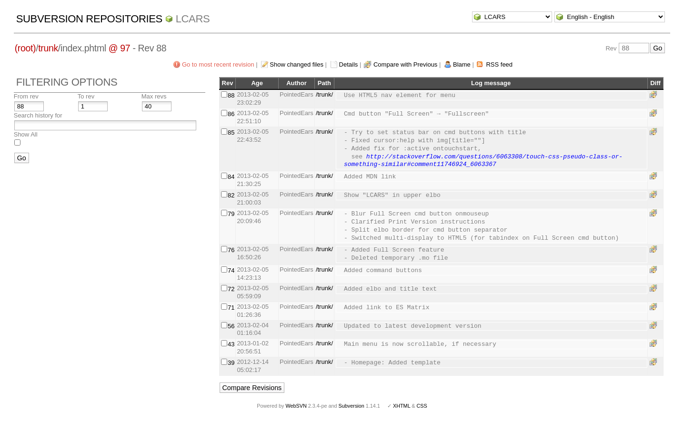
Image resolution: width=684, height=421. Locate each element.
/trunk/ (324, 94)
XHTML (401, 406)
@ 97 (120, 48)
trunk (48, 48)
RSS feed (499, 64)
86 (231, 113)
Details (348, 64)
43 (231, 344)
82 (231, 195)
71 (231, 307)
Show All (26, 134)
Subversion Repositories (89, 19)
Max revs (154, 96)
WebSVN (295, 406)
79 (231, 213)
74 (231, 270)
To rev (86, 96)
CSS (422, 406)
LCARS (193, 19)
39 (231, 362)
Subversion (351, 406)
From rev (26, 96)
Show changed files (296, 64)
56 (231, 326)
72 (231, 289)
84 (231, 176)
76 (231, 250)
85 (231, 132)
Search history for (38, 115)
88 (231, 95)
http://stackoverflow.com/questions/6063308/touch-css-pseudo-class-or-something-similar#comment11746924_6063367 (483, 161)
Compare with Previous (405, 64)
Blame (462, 64)
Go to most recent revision (218, 64)
